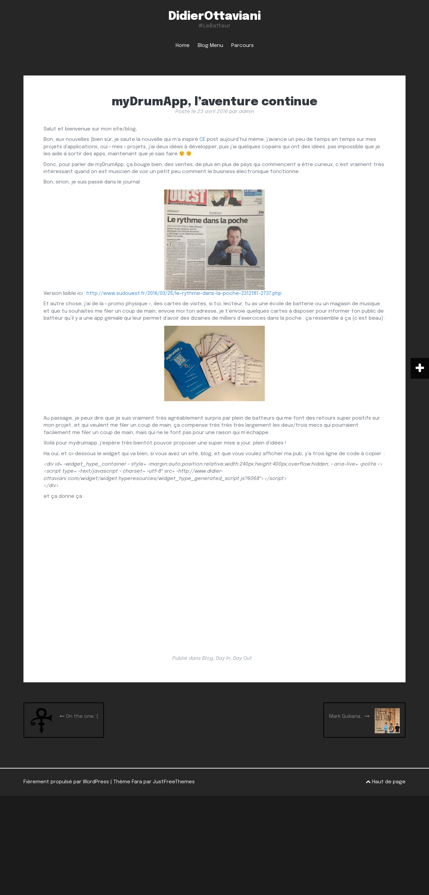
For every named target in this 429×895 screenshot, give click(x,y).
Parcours (242, 45)
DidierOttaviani (214, 16)
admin (246, 111)
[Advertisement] (214, 845)
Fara (137, 782)
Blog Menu (210, 45)
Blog (207, 658)
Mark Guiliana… (349, 716)
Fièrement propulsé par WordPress (66, 782)
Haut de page (386, 782)
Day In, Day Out (234, 658)
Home (183, 45)
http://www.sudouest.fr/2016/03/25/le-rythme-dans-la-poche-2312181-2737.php (184, 293)
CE (202, 139)
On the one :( (78, 716)
